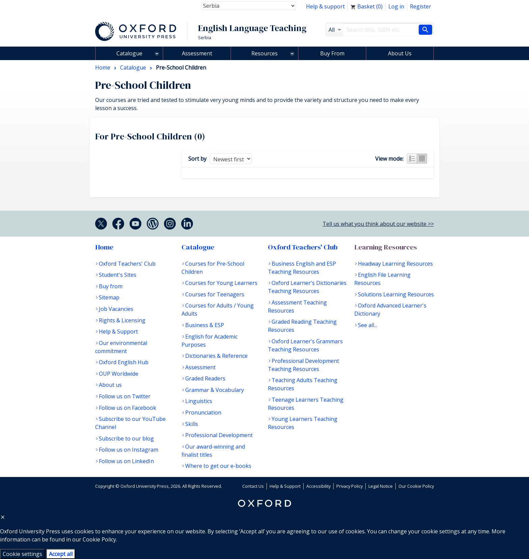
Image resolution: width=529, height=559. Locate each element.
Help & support (325, 6)
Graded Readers (205, 378)
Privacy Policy (349, 486)
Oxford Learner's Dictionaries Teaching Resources (307, 287)
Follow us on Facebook (127, 407)
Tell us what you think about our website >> (378, 224)
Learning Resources (385, 247)
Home (104, 247)
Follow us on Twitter (124, 396)
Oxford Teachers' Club (127, 263)
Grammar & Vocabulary (214, 390)
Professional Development (219, 435)
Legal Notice (380, 486)
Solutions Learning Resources (396, 294)
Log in (396, 6)
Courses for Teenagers (214, 294)
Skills (191, 424)
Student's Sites (117, 274)
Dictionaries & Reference (216, 356)
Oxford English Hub (123, 362)
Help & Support (118, 331)
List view (412, 159)
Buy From (332, 53)
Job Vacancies (116, 309)
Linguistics (198, 401)
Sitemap (109, 297)
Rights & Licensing (122, 320)
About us (110, 385)
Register (420, 6)
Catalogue (129, 53)
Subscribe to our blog (126, 438)
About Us (400, 53)
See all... (367, 325)
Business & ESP (204, 325)
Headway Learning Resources (395, 263)
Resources (264, 53)
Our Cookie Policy (416, 486)
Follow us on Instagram (128, 449)
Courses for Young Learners (221, 283)
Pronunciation (203, 412)
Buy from (110, 286)
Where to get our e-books (218, 466)
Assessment (197, 53)
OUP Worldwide (118, 373)
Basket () (367, 6)
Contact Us (253, 486)
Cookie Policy (99, 539)
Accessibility (318, 486)
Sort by (197, 158)
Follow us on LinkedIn (126, 461)
